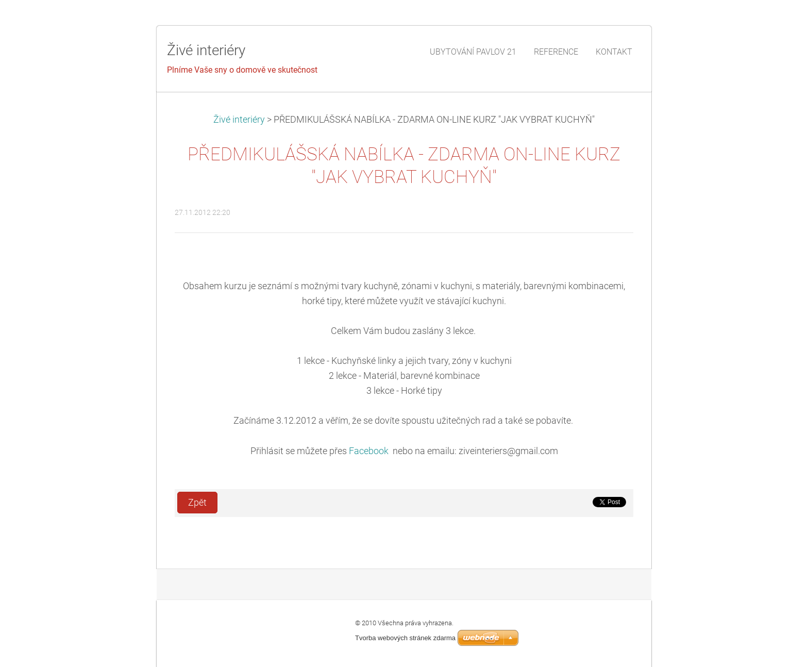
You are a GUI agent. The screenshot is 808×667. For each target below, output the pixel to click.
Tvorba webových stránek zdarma (405, 638)
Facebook (370, 451)
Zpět (197, 502)
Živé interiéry (240, 119)
